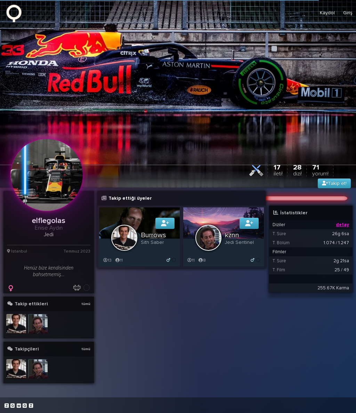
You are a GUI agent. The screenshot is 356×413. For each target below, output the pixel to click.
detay (342, 225)
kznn (232, 235)
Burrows (153, 235)
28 (297, 170)
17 (278, 170)
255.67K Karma (333, 288)
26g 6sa (340, 234)
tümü (85, 304)
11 (119, 260)
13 (107, 260)
